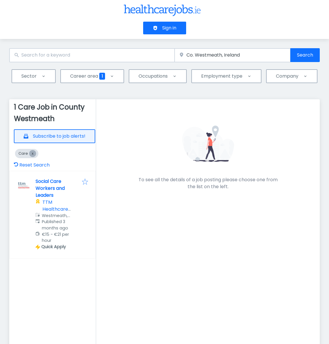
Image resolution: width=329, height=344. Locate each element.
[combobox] (92, 55)
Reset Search (32, 165)
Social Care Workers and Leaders (50, 188)
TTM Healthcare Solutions (55, 209)
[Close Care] (32, 153)
